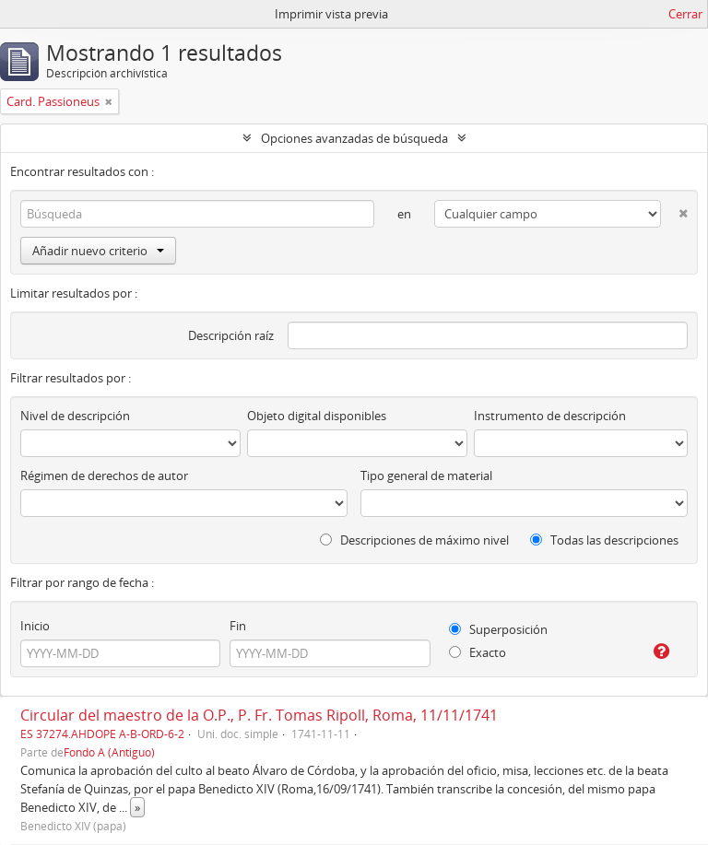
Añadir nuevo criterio (98, 250)
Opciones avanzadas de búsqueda (354, 138)
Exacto (477, 652)
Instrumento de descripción (550, 415)
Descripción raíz (231, 335)
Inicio (35, 625)
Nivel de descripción (75, 415)
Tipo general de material (426, 475)
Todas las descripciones (604, 540)
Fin (238, 625)
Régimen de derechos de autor (104, 475)
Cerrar (685, 14)
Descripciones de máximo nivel (414, 540)
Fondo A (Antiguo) (109, 752)
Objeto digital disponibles (316, 415)
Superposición (498, 629)
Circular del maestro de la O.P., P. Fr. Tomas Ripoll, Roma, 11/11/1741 (259, 715)
